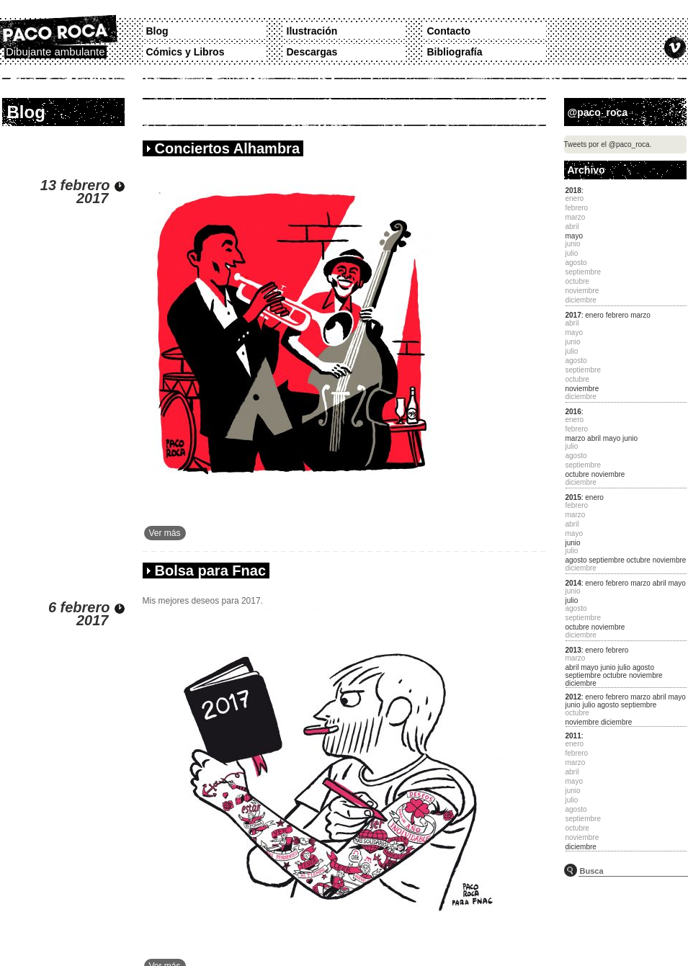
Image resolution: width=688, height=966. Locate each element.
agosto (576, 560)
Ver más (165, 533)
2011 (573, 736)
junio (630, 438)
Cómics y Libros (185, 52)
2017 (573, 315)
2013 (573, 650)
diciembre (581, 683)
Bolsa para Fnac (211, 570)
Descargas (312, 52)
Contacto (449, 31)
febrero (617, 315)
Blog (157, 31)
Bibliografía (455, 52)
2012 (573, 697)
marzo (640, 315)
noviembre (582, 389)
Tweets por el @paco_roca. (608, 144)
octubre (577, 474)
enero (594, 315)
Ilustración (312, 31)
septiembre (606, 560)
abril (594, 438)
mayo (574, 236)
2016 (573, 412)
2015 (573, 497)
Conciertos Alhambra (227, 148)
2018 (573, 190)
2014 (573, 583)
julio (572, 600)
